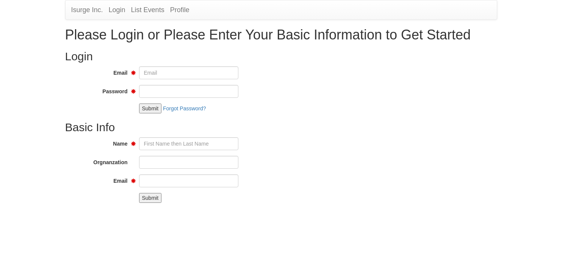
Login (117, 10)
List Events (147, 10)
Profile (179, 10)
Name (120, 144)
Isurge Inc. (87, 10)
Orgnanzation (110, 162)
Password (114, 91)
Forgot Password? (184, 108)
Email (120, 73)
